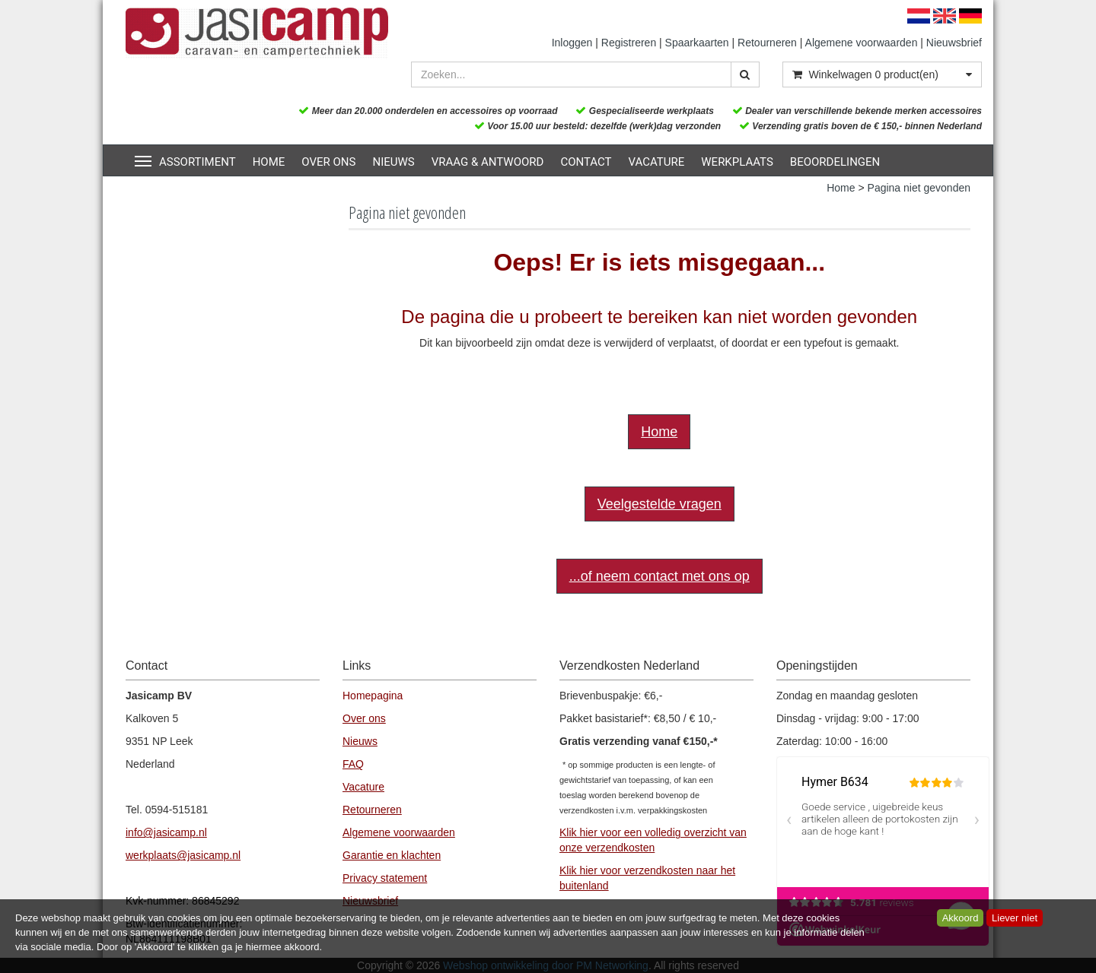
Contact (585, 162)
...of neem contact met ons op (659, 576)
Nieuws (393, 162)
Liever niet (1014, 918)
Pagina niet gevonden (919, 188)
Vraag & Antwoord (488, 162)
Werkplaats (737, 162)
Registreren (628, 42)
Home (269, 162)
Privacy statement (384, 878)
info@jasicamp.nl (166, 832)
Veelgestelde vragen (659, 504)
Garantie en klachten (391, 855)
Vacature (657, 162)
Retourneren (767, 42)
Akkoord (960, 918)
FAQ (353, 764)
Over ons (328, 162)
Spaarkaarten (697, 42)
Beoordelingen (835, 162)
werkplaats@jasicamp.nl (183, 855)
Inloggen (572, 42)
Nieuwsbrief (954, 42)
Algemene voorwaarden (861, 42)
